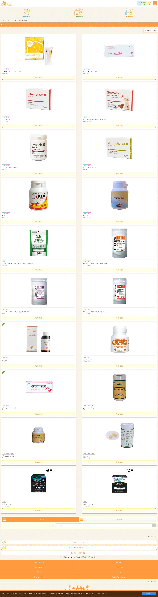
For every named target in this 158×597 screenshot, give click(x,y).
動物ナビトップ (6, 20)
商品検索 (149, 3)
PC (84, 532)
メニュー (155, 3)
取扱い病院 (38, 77)
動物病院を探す (78, 13)
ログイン (139, 3)
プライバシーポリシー (118, 572)
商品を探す (129, 13)
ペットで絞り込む (149, 30)
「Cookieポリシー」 (91, 594)
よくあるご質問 (118, 567)
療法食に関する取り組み (119, 577)
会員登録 (144, 3)
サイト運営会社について (39, 567)
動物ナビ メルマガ (39, 577)
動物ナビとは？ (27, 13)
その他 (26, 20)
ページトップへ (152, 536)
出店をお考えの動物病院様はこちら (79, 547)
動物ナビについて (79, 542)
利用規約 (39, 572)
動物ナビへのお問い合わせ (79, 553)
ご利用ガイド (118, 562)
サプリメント (17, 20)
